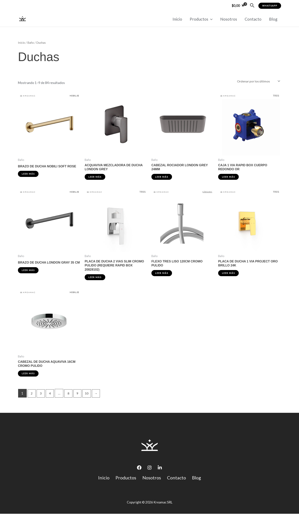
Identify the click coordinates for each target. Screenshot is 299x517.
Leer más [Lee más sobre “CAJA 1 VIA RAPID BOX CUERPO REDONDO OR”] (228, 178)
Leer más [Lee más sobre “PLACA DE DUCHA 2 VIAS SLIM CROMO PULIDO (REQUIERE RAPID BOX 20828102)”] (95, 279)
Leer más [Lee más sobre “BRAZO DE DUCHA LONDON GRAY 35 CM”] (28, 274)
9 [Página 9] (79, 396)
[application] (209, 19)
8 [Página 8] (70, 396)
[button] (252, 5)
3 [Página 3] (41, 396)
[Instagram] (149, 471)
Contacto (252, 19)
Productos (199, 19)
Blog (273, 19)
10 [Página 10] (89, 396)
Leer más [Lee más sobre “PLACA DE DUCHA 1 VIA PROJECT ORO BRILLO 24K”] (228, 274)
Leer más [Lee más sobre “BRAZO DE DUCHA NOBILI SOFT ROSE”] (28, 174)
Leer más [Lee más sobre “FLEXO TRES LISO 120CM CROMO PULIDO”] (162, 274)
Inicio (175, 19)
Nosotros (227, 19)
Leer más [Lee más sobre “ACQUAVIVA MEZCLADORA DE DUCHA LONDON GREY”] (95, 178)
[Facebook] (139, 471)
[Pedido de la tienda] (257, 81)
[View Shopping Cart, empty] (238, 5)
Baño (30, 42)
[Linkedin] (160, 471)
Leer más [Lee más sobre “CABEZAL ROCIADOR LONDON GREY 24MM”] (162, 178)
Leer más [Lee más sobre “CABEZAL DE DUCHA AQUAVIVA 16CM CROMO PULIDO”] (28, 376)
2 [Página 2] (32, 396)
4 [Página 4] (51, 396)
